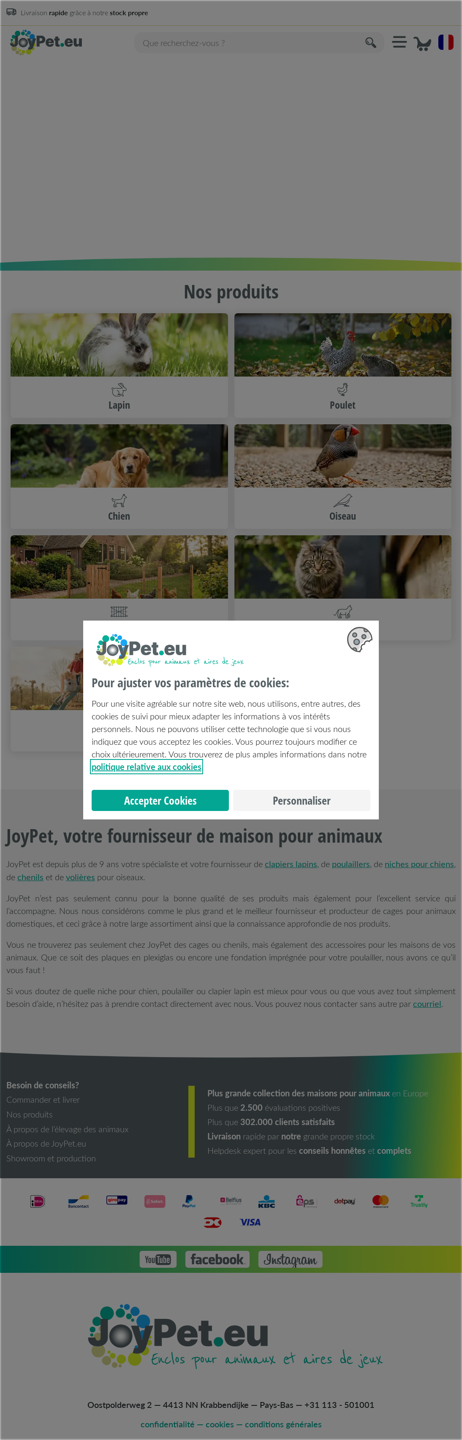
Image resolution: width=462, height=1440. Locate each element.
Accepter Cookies (160, 800)
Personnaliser (302, 800)
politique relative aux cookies (146, 767)
